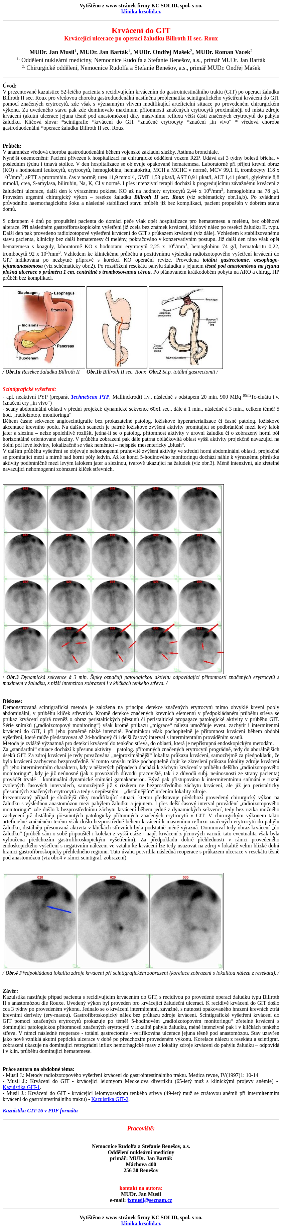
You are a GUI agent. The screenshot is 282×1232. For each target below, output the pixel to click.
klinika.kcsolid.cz (141, 11)
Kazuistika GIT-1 (21, 1087)
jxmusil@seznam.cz (149, 1200)
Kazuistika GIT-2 (109, 1099)
